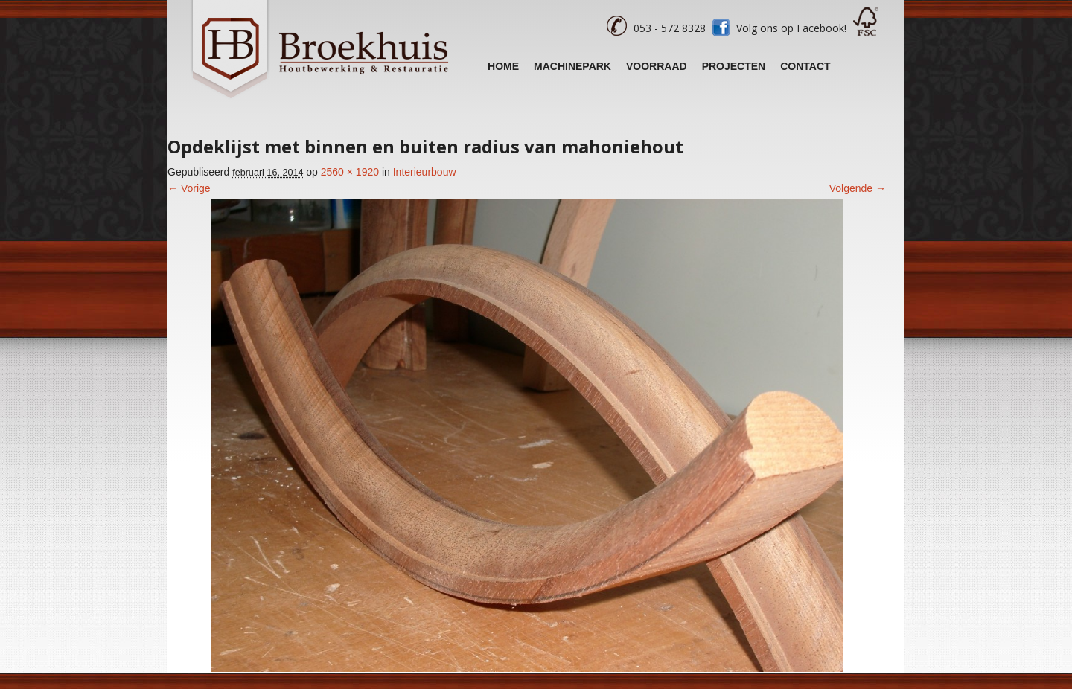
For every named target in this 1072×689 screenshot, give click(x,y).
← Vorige (189, 188)
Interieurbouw (424, 172)
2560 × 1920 (350, 172)
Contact (805, 66)
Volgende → (857, 188)
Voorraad (656, 66)
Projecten (734, 66)
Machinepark (572, 66)
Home (503, 66)
